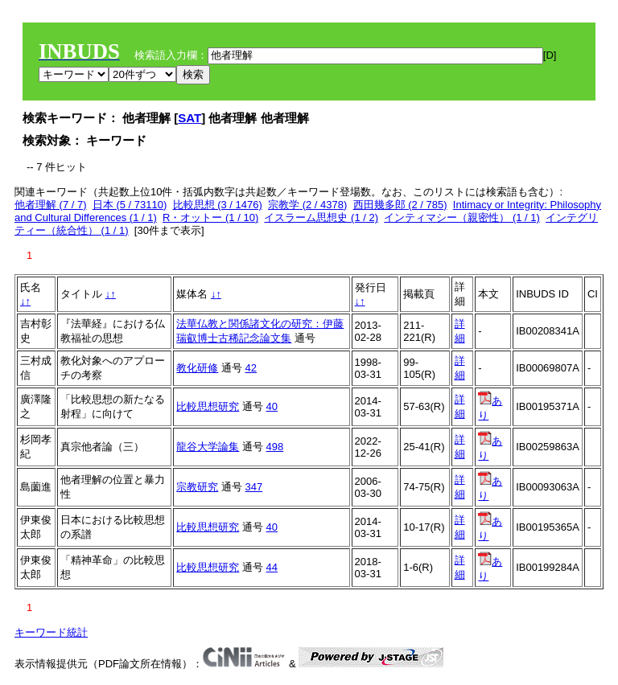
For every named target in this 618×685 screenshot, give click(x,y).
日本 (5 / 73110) (130, 205)
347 (254, 487)
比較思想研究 (207, 406)
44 (272, 567)
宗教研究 (197, 487)
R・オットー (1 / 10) (210, 217)
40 (272, 406)
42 (251, 368)
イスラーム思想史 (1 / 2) (321, 217)
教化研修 (197, 368)
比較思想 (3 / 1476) (217, 205)
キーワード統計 (51, 632)
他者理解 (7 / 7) (50, 205)
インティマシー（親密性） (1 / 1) (462, 217)
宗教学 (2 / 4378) (307, 205)
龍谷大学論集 (207, 447)
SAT (189, 118)
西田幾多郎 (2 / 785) (400, 205)
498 (275, 447)
